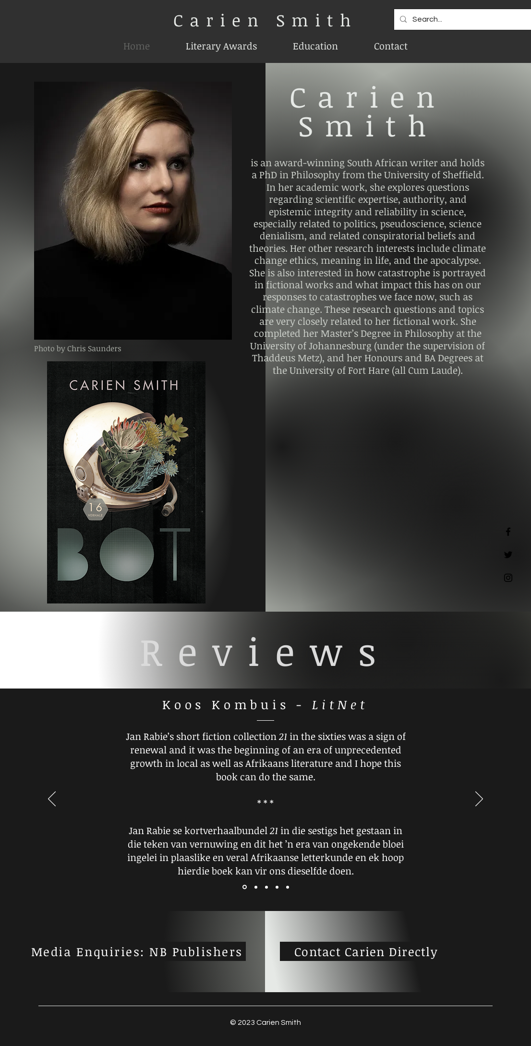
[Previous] (52, 799)
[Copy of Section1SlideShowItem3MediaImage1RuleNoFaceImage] (277, 887)
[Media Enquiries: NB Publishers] (138, 951)
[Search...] (465, 19)
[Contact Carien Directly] (366, 951)
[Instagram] (508, 577)
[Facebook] (508, 531)
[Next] (479, 799)
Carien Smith (265, 19)
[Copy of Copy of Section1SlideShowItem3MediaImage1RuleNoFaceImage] (287, 887)
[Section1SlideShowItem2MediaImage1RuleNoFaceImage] (255, 887)
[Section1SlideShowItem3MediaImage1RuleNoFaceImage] (266, 887)
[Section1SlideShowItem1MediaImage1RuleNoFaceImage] (244, 887)
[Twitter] (508, 554)
